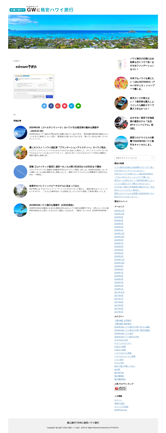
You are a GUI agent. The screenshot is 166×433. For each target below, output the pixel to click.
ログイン (118, 400)
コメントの (121, 407)
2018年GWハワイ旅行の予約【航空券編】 (132, 330)
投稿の (119, 403)
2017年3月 (119, 312)
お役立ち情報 (120, 346)
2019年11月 (119, 233)
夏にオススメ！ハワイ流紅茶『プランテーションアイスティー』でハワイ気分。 (68, 147)
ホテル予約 (119, 363)
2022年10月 (119, 214)
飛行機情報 (119, 376)
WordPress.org (120, 410)
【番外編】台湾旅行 (123, 320)
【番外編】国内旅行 (123, 324)
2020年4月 (119, 224)
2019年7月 (119, 243)
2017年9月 (119, 295)
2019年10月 (119, 237)
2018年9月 (119, 266)
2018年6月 (119, 276)
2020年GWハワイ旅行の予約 (126, 337)
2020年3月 (119, 227)
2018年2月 (119, 286)
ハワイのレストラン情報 (124, 356)
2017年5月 (119, 305)
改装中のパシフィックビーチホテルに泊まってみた (54, 186)
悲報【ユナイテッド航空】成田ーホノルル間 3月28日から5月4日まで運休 (65, 167)
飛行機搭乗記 (120, 379)
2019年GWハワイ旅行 (123, 333)
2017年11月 (119, 292)
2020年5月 (119, 220)
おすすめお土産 (121, 340)
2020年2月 (119, 230)
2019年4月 (119, 253)
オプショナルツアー (123, 343)
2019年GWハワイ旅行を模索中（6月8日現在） (52, 205)
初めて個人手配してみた (124, 366)
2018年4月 (119, 282)
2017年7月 (119, 299)
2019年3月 (119, 256)
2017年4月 (119, 308)
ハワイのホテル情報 (123, 353)
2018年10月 (119, 263)
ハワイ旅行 (119, 360)
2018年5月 (119, 279)
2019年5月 (119, 250)
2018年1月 (119, 289)
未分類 (117, 369)
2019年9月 (119, 240)
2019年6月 (119, 246)
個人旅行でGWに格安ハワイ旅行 (83, 423)
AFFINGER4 (113, 428)
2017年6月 (119, 302)
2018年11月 (119, 259)
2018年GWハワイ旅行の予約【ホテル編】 (132, 327)
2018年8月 (119, 269)
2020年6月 (119, 217)
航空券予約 (119, 373)
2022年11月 (119, 210)
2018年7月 (119, 273)
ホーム (35, 51)
